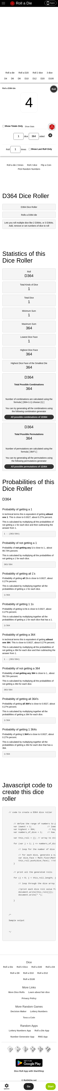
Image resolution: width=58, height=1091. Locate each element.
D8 (19, 78)
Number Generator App (22, 1036)
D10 (27, 78)
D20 (43, 78)
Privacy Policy (29, 998)
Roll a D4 (50, 967)
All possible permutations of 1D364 (29, 466)
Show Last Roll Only (41, 149)
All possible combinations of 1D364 (29, 417)
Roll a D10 (28, 973)
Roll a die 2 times (15, 165)
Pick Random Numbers (29, 169)
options (6, 1086)
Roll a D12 (42, 973)
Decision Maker (18, 1011)
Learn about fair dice (39, 992)
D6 (12, 78)
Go (28, 1086)
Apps (50, 3)
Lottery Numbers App (20, 1030)
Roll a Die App (42, 1030)
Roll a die (9, 72)
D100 (51, 78)
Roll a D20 (24, 72)
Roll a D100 (29, 979)
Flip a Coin (46, 165)
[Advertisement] (29, 37)
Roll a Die (21, 3)
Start (50, 1086)
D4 (5, 78)
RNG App (43, 1036)
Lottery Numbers (38, 1011)
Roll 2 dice (38, 72)
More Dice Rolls (16, 992)
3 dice (49, 72)
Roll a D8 (14, 973)
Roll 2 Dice (22, 967)
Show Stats (29, 126)
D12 (35, 78)
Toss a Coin (29, 1017)
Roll (54, 89)
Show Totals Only (14, 126)
